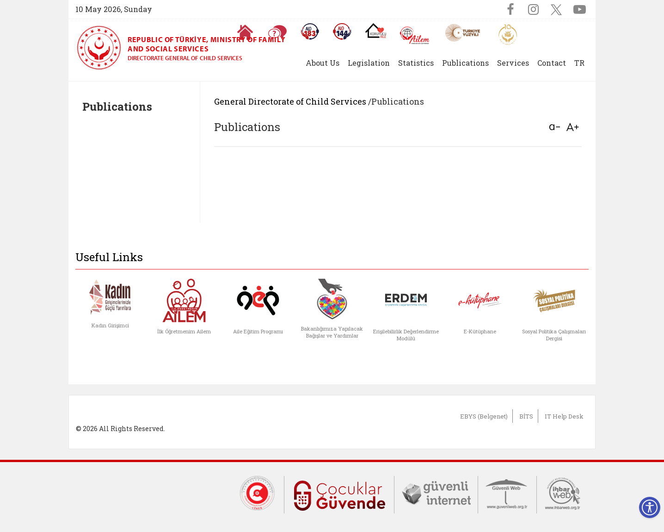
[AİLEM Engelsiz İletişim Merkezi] (415, 35)
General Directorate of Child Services (290, 101)
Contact (551, 63)
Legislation (369, 63)
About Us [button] (322, 63)
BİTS (526, 416)
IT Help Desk (564, 416)
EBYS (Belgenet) (484, 416)
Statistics (416, 63)
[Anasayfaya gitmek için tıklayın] (245, 32)
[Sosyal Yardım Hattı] (342, 31)
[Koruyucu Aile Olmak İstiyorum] (375, 30)
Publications (465, 63)
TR (579, 63)
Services (513, 63)
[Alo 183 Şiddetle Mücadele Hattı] (310, 31)
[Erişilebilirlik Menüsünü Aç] (649, 507)
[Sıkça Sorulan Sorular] (277, 32)
